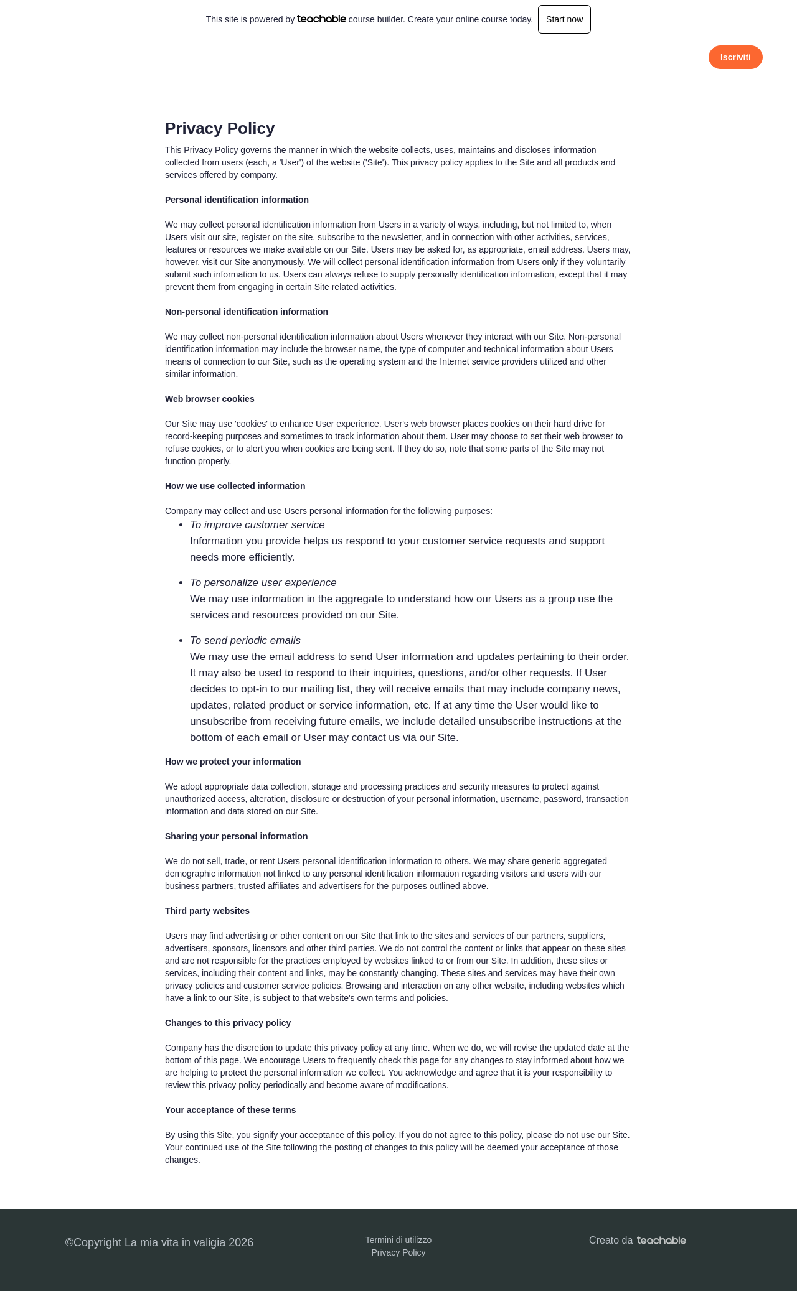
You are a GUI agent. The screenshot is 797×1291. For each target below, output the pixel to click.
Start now (564, 19)
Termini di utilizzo (398, 1240)
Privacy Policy (398, 1252)
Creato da (637, 1240)
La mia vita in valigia (128, 57)
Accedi (679, 57)
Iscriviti (735, 57)
